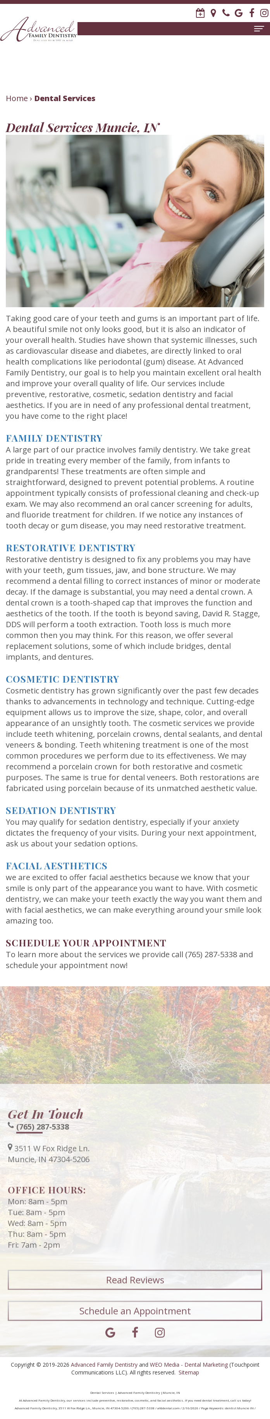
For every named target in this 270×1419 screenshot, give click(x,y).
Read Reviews (135, 1289)
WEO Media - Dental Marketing (189, 1364)
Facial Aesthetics (57, 865)
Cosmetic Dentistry (62, 679)
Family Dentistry (54, 438)
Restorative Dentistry (71, 547)
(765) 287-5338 (42, 1136)
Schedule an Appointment (135, 1320)
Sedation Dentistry (61, 810)
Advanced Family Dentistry (104, 1364)
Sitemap (189, 1372)
